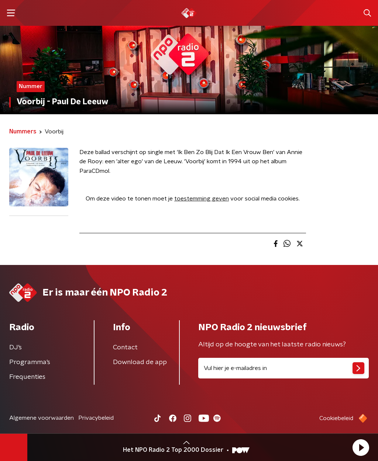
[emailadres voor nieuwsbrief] (283, 368)
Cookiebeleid (336, 418)
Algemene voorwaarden (41, 418)
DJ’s (15, 347)
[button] (360, 447)
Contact (125, 347)
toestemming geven (201, 199)
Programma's (29, 362)
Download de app (140, 362)
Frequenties (27, 377)
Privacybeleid (96, 418)
